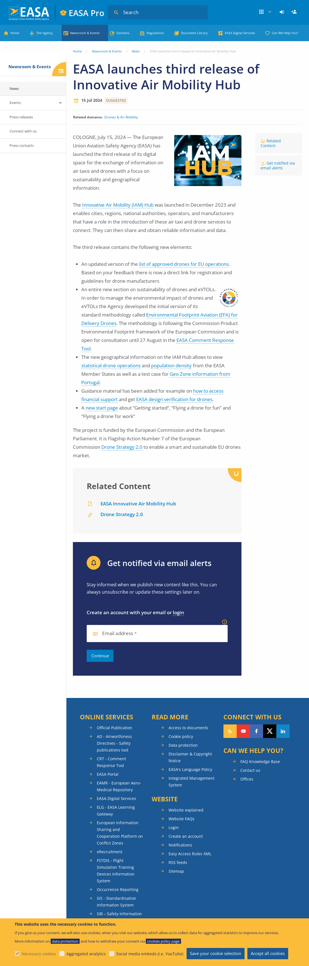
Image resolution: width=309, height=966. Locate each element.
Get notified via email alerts (278, 165)
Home (14, 33)
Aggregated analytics (86, 953)
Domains (123, 33)
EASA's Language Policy (190, 769)
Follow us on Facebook (256, 731)
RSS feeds (178, 862)
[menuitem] (283, 12)
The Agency (44, 33)
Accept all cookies (268, 953)
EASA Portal (107, 774)
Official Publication (114, 727)
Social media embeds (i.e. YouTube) (149, 953)
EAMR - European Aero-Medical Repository (119, 786)
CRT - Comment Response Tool (111, 762)
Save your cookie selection (215, 953)
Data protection (183, 745)
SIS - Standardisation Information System (116, 902)
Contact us (250, 770)
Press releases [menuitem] (21, 117)
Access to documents (188, 727)
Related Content (271, 143)
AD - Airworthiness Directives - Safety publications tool (114, 743)
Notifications (180, 845)
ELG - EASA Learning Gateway (116, 810)
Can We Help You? (285, 33)
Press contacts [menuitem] (22, 145)
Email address (117, 633)
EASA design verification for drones (174, 399)
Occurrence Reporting (117, 889)
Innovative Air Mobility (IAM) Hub (118, 205)
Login (283, 12)
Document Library (194, 33)
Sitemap (176, 871)
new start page (102, 407)
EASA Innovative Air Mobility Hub (138, 503)
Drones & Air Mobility (121, 117)
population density (171, 365)
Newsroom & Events (85, 33)
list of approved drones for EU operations (184, 264)
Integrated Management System (191, 781)
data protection (65, 941)
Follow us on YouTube (243, 731)
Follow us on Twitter (269, 731)
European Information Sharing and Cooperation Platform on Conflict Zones (120, 833)
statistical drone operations (111, 365)
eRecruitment (109, 851)
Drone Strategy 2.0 (121, 447)
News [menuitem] (14, 88)
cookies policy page (163, 941)
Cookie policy (181, 736)
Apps (265, 12)
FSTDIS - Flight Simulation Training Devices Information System (116, 870)
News (136, 51)
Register (295, 12)
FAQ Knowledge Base (260, 761)
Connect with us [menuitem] (23, 131)
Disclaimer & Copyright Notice (190, 757)
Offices (246, 779)
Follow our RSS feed (230, 731)
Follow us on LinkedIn (283, 731)
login (178, 612)
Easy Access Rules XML (190, 853)
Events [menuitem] (15, 102)
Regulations (155, 33)
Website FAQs (181, 818)
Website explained (186, 810)
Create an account (186, 836)
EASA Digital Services (240, 33)
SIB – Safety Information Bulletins (119, 917)
